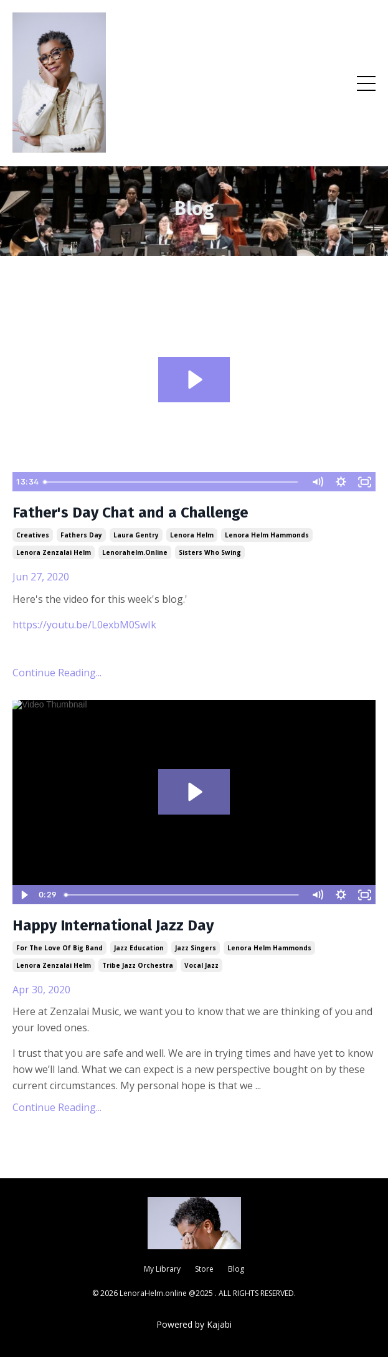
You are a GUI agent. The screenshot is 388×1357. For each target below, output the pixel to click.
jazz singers (195, 947)
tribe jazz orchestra (137, 965)
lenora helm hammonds (267, 535)
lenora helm (192, 535)
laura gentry (136, 535)
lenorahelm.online (135, 552)
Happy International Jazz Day (113, 925)
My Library (162, 1269)
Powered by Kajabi (194, 1324)
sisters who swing (210, 552)
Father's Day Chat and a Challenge (130, 512)
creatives (32, 535)
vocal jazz (201, 965)
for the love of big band (59, 947)
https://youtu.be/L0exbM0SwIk (84, 624)
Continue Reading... (57, 672)
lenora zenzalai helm (53, 552)
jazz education (139, 947)
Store (204, 1269)
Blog (236, 1269)
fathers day (81, 535)
